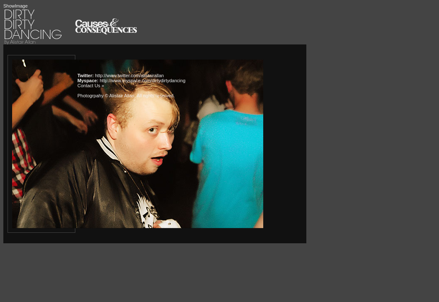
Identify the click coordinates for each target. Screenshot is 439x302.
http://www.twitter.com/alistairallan (129, 75)
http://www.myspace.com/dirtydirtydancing (142, 80)
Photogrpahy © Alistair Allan (105, 95)
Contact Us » (90, 85)
